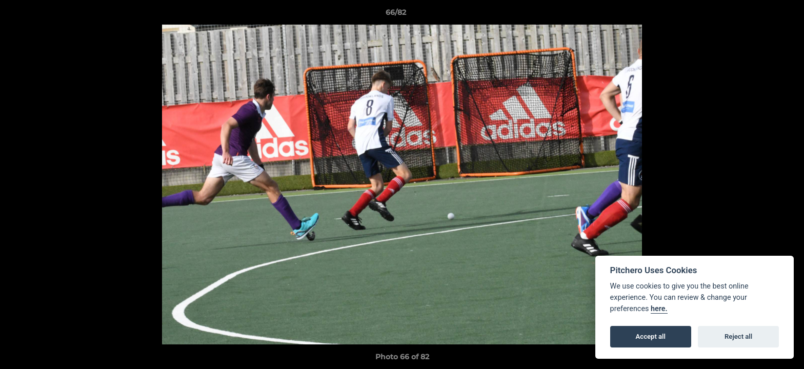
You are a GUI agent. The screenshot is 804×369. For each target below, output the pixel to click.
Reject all (738, 336)
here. (659, 308)
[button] (761, 14)
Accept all (651, 336)
